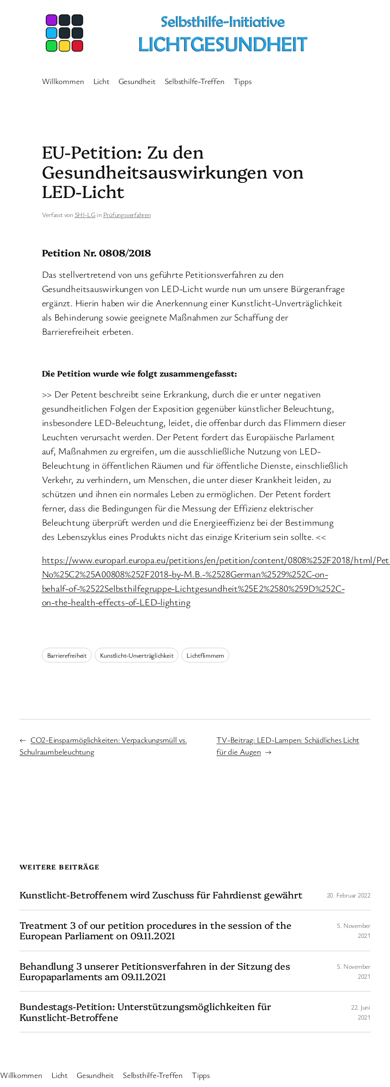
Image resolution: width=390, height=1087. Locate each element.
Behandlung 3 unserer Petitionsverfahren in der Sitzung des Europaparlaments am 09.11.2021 (155, 971)
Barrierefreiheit (67, 655)
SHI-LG (85, 214)
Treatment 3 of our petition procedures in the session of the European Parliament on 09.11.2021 (156, 930)
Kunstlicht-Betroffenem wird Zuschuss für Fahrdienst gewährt (161, 894)
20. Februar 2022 (348, 894)
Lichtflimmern (205, 655)
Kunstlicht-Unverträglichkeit (137, 655)
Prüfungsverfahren (127, 214)
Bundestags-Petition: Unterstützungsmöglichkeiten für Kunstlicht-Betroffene (145, 1011)
